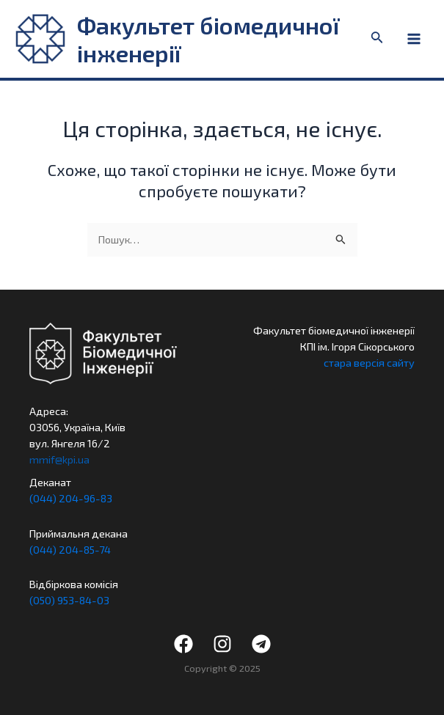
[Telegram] (261, 643)
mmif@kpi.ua (59, 459)
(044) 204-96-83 (70, 498)
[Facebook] (183, 643)
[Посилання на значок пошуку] (377, 38)
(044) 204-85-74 (70, 549)
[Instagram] (222, 643)
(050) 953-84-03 (69, 599)
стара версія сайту (369, 362)
